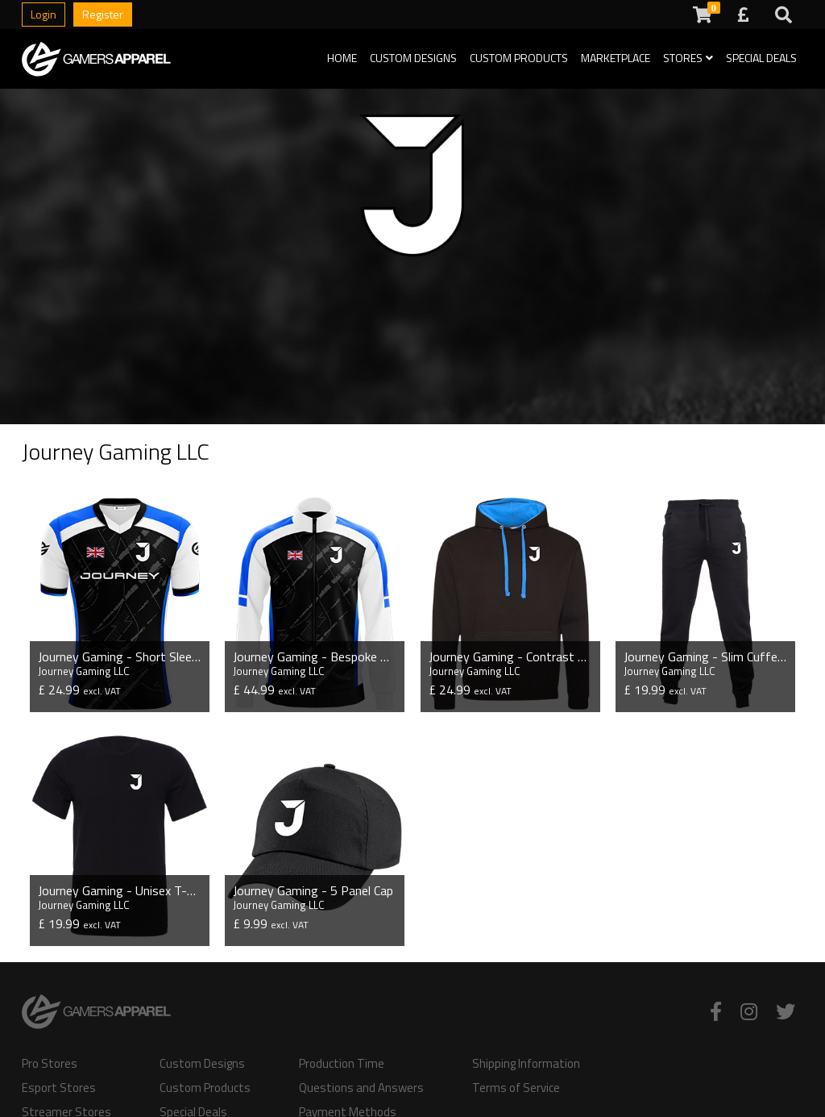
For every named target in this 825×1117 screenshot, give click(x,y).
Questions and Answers (361, 1088)
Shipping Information (526, 1064)
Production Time (341, 1064)
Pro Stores (49, 1064)
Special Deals (761, 57)
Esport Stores (59, 1088)
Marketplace (615, 57)
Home (342, 57)
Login (43, 14)
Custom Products (519, 57)
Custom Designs (413, 57)
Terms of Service (516, 1088)
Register (102, 14)
